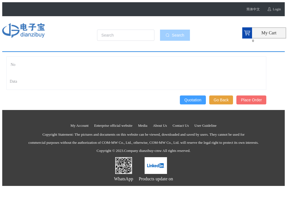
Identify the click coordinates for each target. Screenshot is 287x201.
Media (142, 125)
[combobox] (128, 35)
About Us (160, 125)
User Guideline (205, 125)
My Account (79, 125)
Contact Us (181, 125)
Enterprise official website (113, 125)
